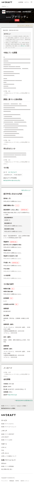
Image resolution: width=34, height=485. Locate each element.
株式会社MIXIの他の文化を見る (11, 180)
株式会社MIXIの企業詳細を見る (25, 25)
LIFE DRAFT (5, 437)
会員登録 (20, 2)
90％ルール (23, 45)
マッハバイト (4, 480)
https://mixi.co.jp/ (12, 394)
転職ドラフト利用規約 (7, 466)
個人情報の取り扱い (7, 469)
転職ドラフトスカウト (7, 423)
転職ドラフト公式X (6, 440)
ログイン (26, 2)
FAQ (2, 450)
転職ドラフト (5, 405)
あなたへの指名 (21, 405)
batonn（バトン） (25, 480)
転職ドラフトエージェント (8, 426)
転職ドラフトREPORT (7, 434)
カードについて (12, 172)
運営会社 (3, 463)
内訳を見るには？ (26, 190)
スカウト (13, 405)
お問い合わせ (5, 453)
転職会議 (12, 480)
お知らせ (3, 447)
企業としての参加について (8, 456)
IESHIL (17, 480)
